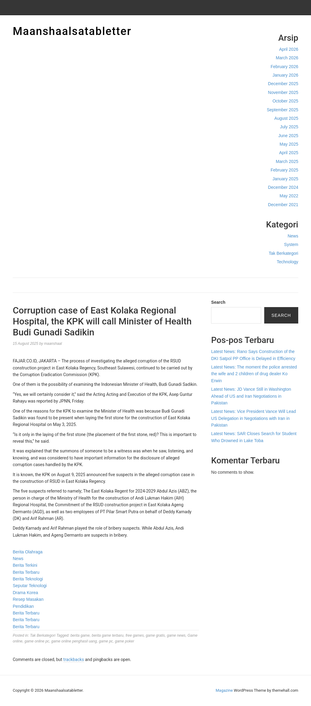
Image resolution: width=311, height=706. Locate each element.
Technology (287, 261)
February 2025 (284, 170)
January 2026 (285, 75)
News (293, 236)
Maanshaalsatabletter (72, 31)
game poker (124, 641)
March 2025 (287, 161)
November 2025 (283, 92)
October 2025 (285, 101)
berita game (80, 635)
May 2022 (289, 195)
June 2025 (288, 135)
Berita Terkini (25, 565)
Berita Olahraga (28, 551)
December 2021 (283, 204)
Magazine (224, 690)
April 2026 (288, 49)
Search (218, 302)
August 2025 (286, 118)
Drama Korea (25, 592)
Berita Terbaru (26, 572)
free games (134, 635)
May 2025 (289, 144)
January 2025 (285, 178)
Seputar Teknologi (30, 585)
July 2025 (289, 126)
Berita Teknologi (28, 578)
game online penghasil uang (74, 641)
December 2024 (283, 187)
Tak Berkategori (283, 253)
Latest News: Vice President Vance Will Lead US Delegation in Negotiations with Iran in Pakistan (253, 418)
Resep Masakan (28, 599)
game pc (106, 641)
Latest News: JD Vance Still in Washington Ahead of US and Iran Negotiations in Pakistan (251, 396)
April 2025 (288, 152)
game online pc (37, 641)
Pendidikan (23, 606)
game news (176, 635)
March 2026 (287, 57)
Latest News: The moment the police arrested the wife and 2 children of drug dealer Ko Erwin (254, 374)
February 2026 (284, 66)
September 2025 (282, 109)
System (291, 244)
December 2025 (283, 83)
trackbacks (73, 659)
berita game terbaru (108, 635)
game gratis (155, 635)
